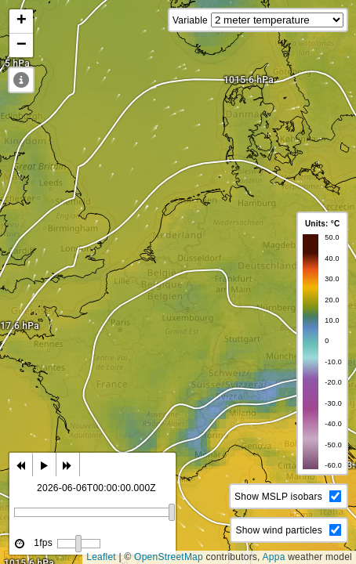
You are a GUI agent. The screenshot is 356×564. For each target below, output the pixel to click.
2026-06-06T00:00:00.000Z (96, 488)
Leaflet (101, 556)
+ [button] (21, 21)
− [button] (21, 45)
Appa (274, 556)
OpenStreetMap (168, 556)
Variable (190, 20)
